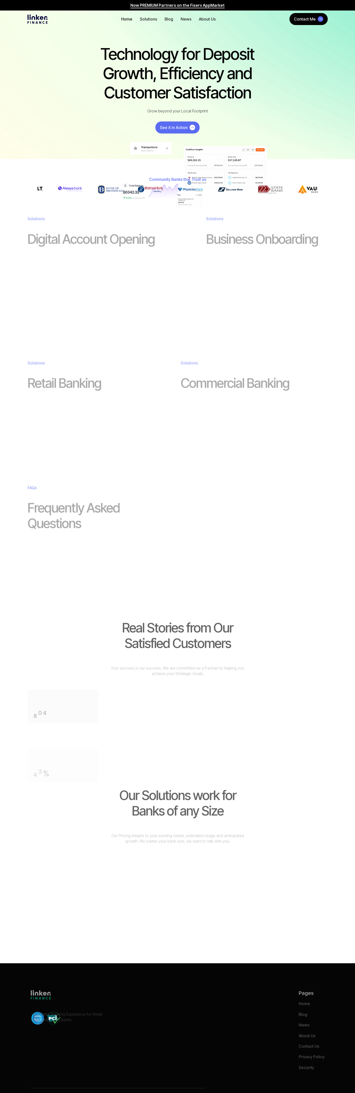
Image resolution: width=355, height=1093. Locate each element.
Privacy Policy (311, 1066)
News (186, 19)
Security (306, 1076)
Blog (169, 19)
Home (126, 19)
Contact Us (309, 1055)
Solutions (148, 19)
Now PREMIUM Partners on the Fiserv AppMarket (177, 5)
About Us (207, 19)
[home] (38, 19)
